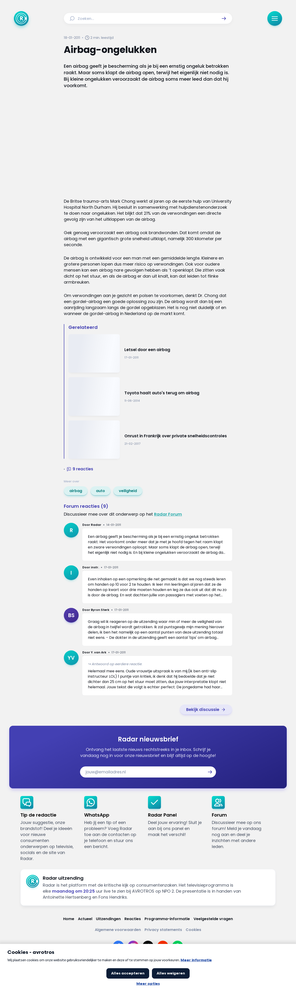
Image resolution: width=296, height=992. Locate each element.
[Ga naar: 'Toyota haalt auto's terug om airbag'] (150, 396)
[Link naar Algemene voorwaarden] (118, 929)
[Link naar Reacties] (132, 919)
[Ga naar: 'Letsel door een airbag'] (150, 353)
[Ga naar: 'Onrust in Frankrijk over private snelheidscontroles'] (150, 439)
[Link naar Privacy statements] (163, 929)
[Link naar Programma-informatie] (167, 919)
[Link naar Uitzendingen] (108, 919)
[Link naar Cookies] (193, 929)
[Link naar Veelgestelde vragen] (213, 919)
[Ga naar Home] (21, 18)
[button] (224, 18)
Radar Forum (168, 514)
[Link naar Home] (68, 919)
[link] (76, 491)
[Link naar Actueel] (85, 919)
